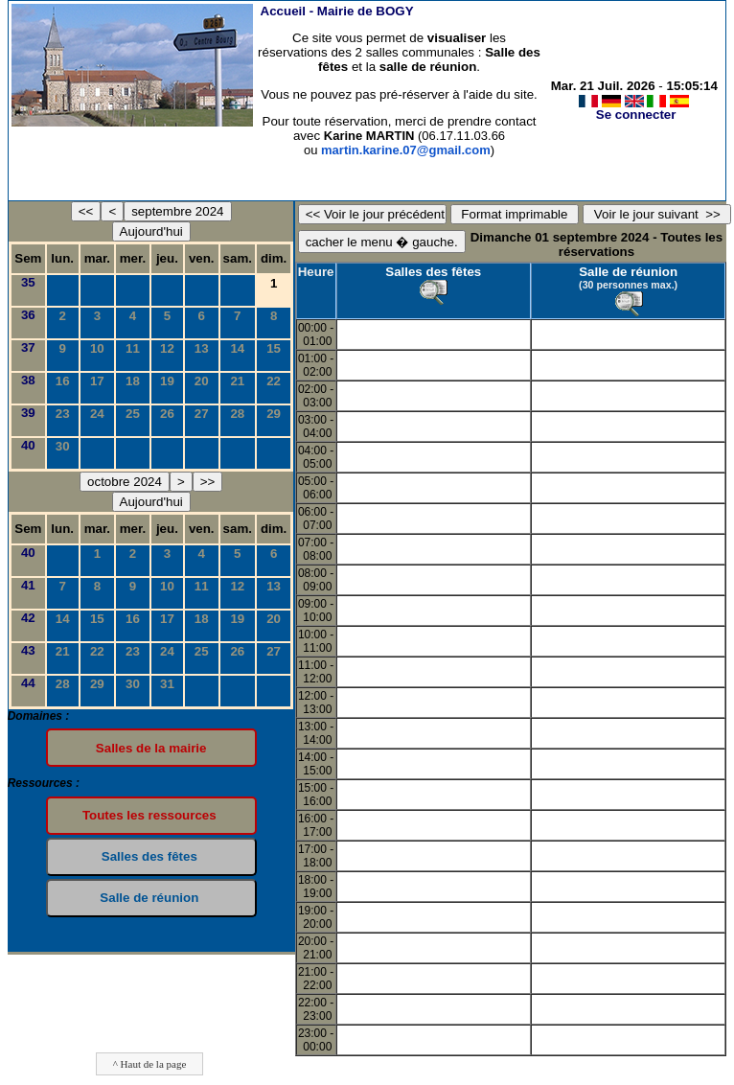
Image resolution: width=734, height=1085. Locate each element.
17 (97, 381)
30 (63, 446)
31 (167, 684)
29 (273, 413)
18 (133, 381)
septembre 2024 (177, 211)
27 (202, 413)
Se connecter (636, 114)
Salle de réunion (628, 272)
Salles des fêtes (433, 272)
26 (167, 413)
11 (133, 348)
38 (28, 380)
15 (273, 348)
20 (202, 381)
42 (28, 618)
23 (63, 413)
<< (86, 211)
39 (28, 412)
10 (97, 348)
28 (237, 413)
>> (208, 481)
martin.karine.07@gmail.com (406, 150)
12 (167, 348)
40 (28, 445)
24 (97, 413)
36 (28, 315)
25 (133, 413)
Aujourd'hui (151, 231)
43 (28, 650)
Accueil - (337, 11)
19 (167, 381)
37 (28, 347)
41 (28, 585)
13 (202, 348)
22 (273, 381)
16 (63, 381)
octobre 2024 (124, 481)
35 (28, 282)
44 (28, 683)
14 (237, 348)
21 (237, 381)
